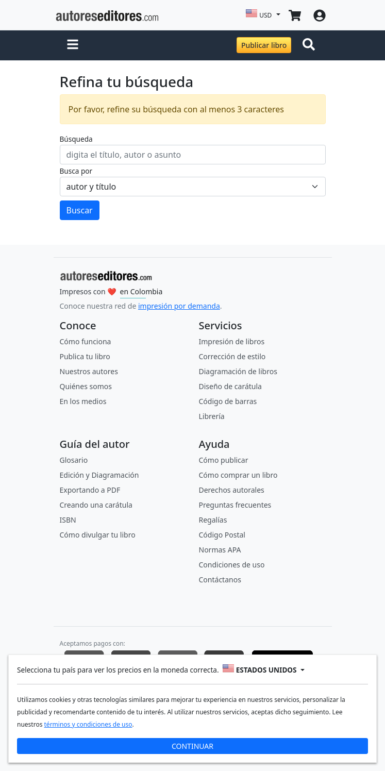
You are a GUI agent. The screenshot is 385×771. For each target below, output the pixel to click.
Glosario (74, 460)
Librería (212, 416)
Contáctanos (220, 579)
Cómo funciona (85, 341)
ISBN (68, 520)
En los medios (83, 401)
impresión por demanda (179, 306)
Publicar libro (264, 45)
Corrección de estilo (232, 356)
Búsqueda (76, 139)
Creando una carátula (96, 505)
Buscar (79, 210)
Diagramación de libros (238, 371)
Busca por (76, 171)
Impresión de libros (232, 341)
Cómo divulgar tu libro (98, 535)
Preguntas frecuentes (235, 505)
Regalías (213, 520)
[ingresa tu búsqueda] (193, 154)
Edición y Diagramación (99, 475)
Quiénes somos (86, 386)
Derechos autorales (231, 490)
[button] (73, 45)
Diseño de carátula (230, 386)
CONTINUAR (192, 746)
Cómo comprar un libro (238, 475)
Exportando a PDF (90, 490)
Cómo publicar (223, 460)
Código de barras (228, 401)
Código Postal (222, 535)
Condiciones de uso (232, 564)
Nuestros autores (89, 371)
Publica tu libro (85, 356)
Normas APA (220, 550)
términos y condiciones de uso (88, 724)
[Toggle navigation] (311, 45)
